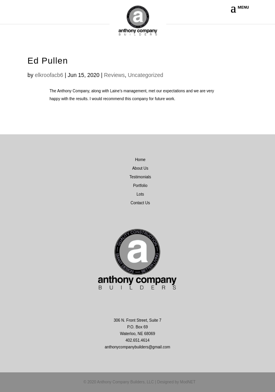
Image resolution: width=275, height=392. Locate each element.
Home (140, 160)
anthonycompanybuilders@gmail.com (137, 347)
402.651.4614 (137, 340)
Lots (140, 194)
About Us (140, 168)
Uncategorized (145, 75)
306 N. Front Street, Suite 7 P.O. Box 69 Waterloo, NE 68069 (138, 327)
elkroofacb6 (49, 75)
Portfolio (140, 185)
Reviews (114, 75)
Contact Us (140, 203)
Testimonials (140, 177)
